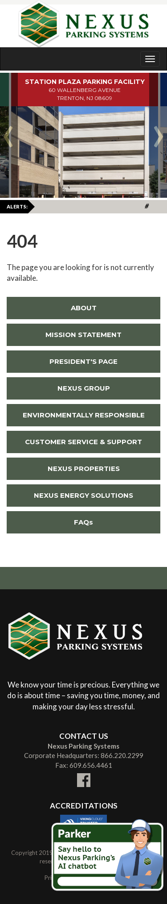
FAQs (83, 522)
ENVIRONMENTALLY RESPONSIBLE (84, 415)
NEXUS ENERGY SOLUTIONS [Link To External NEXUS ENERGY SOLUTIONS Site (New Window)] (70, 495)
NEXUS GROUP (83, 388)
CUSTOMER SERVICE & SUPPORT (83, 441)
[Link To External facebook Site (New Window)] (83, 775)
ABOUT (84, 308)
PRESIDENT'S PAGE (83, 361)
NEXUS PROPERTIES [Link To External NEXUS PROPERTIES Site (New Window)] (63, 468)
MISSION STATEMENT (83, 334)
